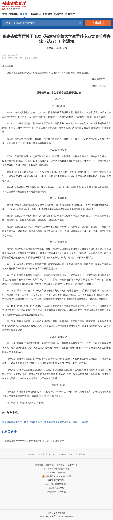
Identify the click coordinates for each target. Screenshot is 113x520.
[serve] (14, 6)
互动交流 (59, 14)
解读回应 (36, 14)
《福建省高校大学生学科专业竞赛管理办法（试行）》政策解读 (33, 441)
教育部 (31, 455)
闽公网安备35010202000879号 (56, 476)
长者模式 (98, 23)
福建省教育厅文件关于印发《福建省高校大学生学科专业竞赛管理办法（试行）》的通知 (45, 422)
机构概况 (13, 14)
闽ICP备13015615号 (56, 480)
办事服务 (47, 14)
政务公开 (25, 14)
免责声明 (50, 465)
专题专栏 (70, 14)
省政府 (41, 455)
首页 (4, 14)
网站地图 (39, 465)
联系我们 (71, 465)
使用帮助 (60, 465)
